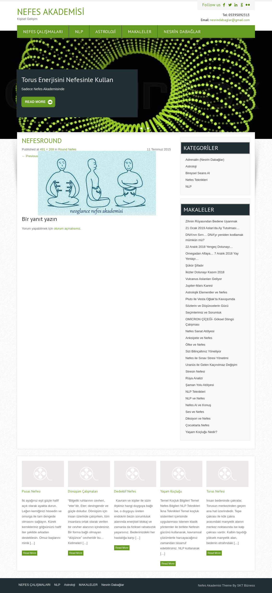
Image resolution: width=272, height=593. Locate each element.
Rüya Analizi (194, 378)
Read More (35, 102)
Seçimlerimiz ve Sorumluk (203, 312)
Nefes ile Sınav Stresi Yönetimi (206, 358)
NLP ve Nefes (195, 398)
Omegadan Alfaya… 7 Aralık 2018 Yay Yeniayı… (212, 256)
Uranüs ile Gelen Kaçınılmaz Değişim (211, 365)
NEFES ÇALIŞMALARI (43, 31)
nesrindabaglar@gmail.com (230, 20)
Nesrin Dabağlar (182, 31)
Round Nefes (67, 149)
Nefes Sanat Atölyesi (199, 331)
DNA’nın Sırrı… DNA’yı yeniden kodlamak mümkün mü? (214, 237)
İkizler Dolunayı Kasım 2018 (204, 272)
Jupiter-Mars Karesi (199, 285)
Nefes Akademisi (50, 11)
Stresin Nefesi (195, 371)
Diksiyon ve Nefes (197, 418)
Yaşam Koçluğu (171, 491)
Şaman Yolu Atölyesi (199, 385)
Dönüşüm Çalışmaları (83, 491)
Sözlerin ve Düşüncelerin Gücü (206, 306)
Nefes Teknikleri (196, 180)
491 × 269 (47, 149)
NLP (79, 31)
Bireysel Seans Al (197, 173)
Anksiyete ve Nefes (198, 338)
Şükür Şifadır (194, 265)
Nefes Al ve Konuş (198, 405)
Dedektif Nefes (125, 491)
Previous (30, 156)
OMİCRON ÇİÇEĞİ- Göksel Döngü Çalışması (209, 321)
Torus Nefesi (215, 491)
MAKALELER (139, 31)
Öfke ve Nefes (195, 344)
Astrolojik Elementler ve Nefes (206, 292)
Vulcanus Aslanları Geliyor (203, 279)
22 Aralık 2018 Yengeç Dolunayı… (209, 247)
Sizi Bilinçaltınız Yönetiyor (203, 351)
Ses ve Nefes (194, 412)
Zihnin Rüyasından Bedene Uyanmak (211, 221)
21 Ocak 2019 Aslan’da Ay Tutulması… (212, 228)
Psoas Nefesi (31, 491)
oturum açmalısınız (67, 228)
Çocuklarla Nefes (197, 425)
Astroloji (105, 31)
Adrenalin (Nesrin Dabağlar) (204, 159)
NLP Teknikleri (195, 391)
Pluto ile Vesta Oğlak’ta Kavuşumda (210, 299)
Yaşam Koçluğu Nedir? (201, 432)
